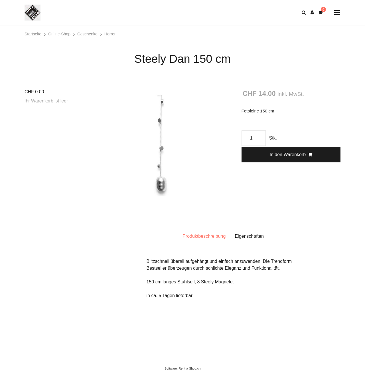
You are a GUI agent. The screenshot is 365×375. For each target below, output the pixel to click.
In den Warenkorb (290, 154)
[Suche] (303, 12)
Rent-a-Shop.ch (189, 368)
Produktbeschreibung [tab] (204, 236)
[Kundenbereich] (312, 12)
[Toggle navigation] (337, 13)
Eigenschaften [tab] (249, 236)
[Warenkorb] (320, 12)
